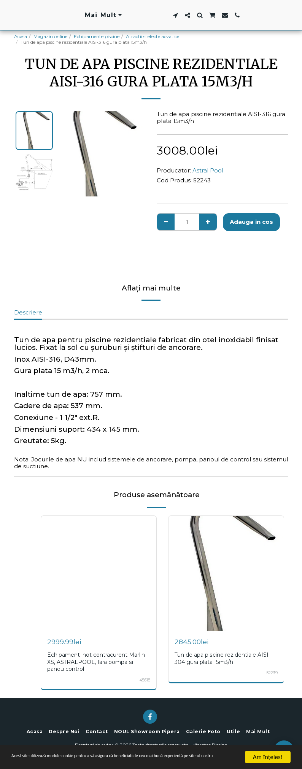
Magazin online (50, 36)
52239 (272, 672)
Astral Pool (207, 170)
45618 (144, 679)
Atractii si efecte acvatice (152, 36)
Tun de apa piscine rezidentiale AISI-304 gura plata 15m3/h (225, 658)
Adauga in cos (251, 221)
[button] (222, 15)
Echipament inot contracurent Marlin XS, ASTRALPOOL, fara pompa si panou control (98, 661)
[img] (98, 573)
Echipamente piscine (96, 36)
